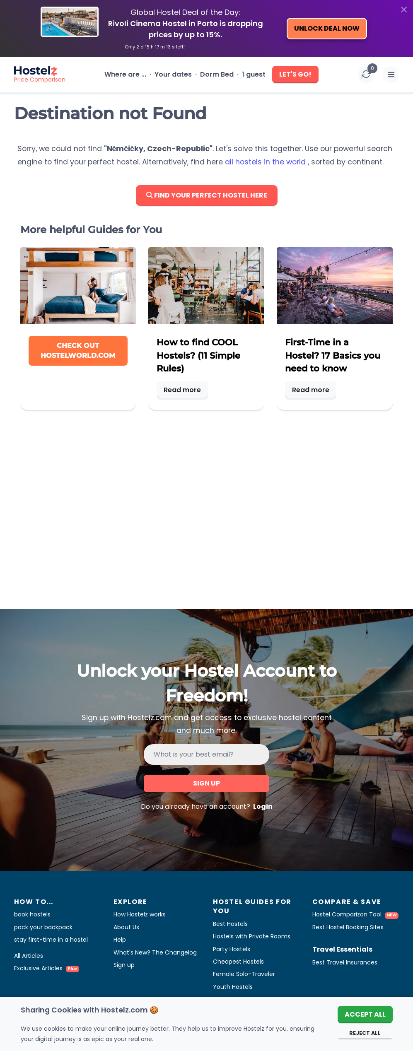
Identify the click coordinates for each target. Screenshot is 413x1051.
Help (120, 939)
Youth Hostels (233, 987)
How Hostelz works (140, 914)
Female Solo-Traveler (244, 974)
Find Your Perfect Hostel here (206, 195)
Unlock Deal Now (327, 28)
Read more (182, 390)
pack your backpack (43, 927)
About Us (126, 927)
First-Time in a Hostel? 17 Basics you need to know (332, 355)
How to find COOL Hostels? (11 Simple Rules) (198, 355)
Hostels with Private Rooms (251, 936)
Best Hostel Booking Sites (348, 927)
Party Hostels (231, 949)
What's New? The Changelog (155, 952)
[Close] (404, 9)
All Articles (28, 956)
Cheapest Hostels (238, 961)
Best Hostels (230, 924)
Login (262, 806)
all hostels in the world (266, 162)
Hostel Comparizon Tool (355, 914)
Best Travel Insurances (344, 962)
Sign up (206, 783)
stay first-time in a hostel (51, 939)
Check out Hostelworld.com (78, 350)
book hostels (32, 914)
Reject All (365, 1033)
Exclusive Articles (46, 968)
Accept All (365, 1014)
